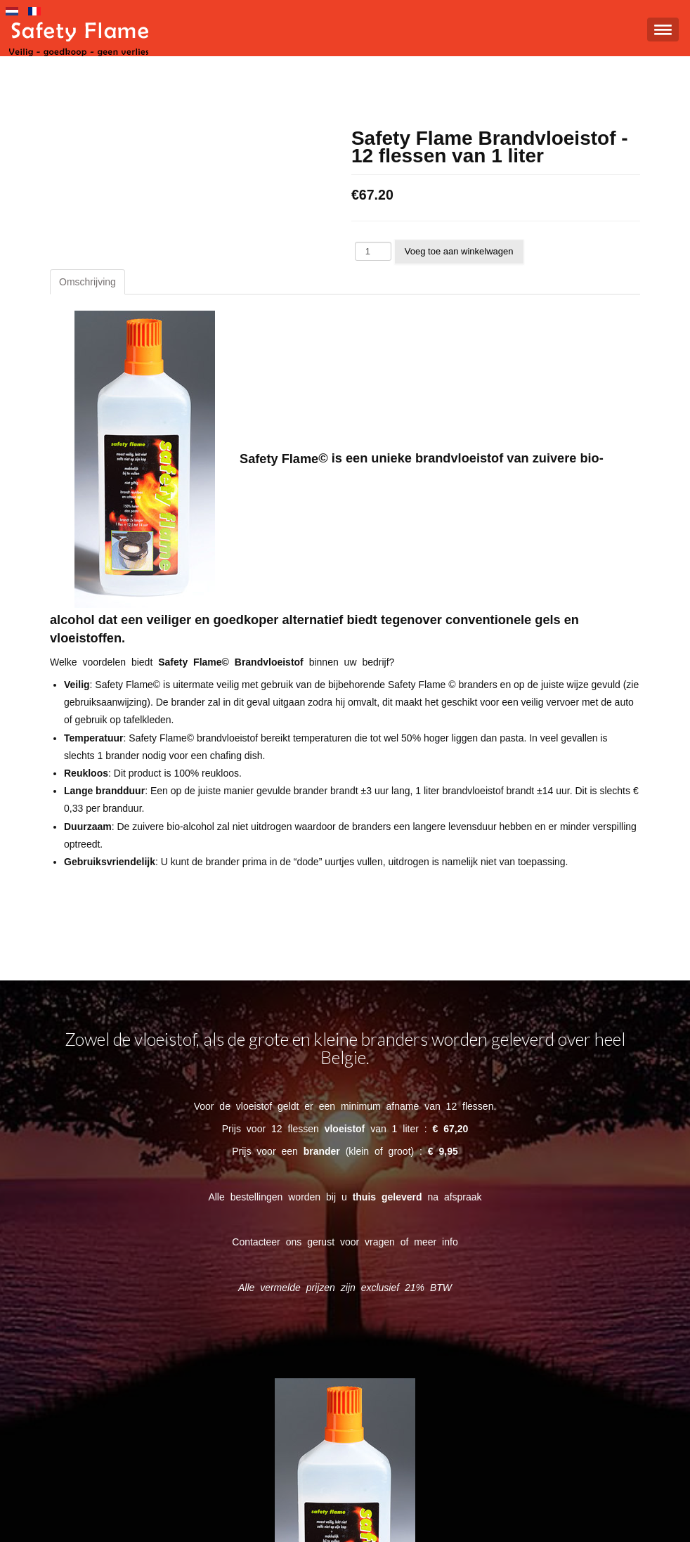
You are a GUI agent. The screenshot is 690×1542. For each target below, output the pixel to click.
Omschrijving (87, 281)
